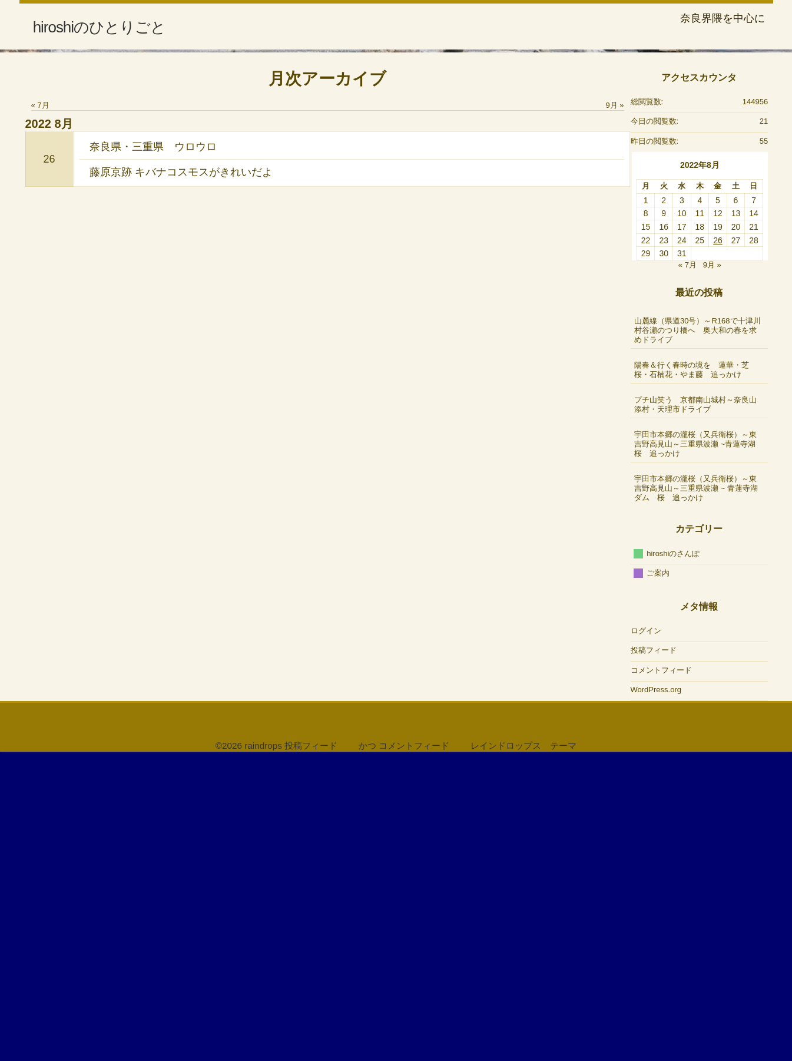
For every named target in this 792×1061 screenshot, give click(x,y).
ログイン (646, 933)
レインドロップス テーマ (523, 1049)
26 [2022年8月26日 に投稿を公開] (718, 543)
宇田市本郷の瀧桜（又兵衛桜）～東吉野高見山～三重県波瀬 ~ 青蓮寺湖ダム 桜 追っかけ (696, 791)
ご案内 (658, 875)
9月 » (614, 408)
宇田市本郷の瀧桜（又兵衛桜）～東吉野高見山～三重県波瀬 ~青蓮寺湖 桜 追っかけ (700, 747)
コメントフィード (661, 973)
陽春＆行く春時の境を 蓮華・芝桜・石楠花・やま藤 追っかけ (691, 672)
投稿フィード (654, 953)
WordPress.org (656, 993)
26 (49, 462)
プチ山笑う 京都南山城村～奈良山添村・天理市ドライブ (695, 707)
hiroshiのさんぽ (673, 856)
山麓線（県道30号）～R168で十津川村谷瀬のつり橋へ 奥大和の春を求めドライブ (697, 633)
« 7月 (40, 408)
